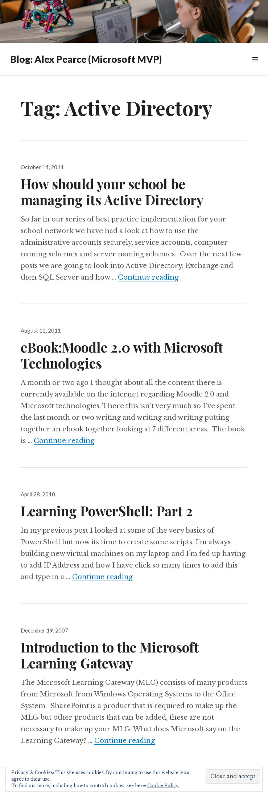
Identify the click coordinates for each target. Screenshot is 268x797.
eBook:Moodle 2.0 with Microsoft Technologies (122, 355)
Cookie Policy (163, 785)
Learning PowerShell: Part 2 (107, 511)
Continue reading (148, 277)
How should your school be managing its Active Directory (112, 191)
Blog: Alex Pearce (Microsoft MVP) (86, 59)
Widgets (255, 67)
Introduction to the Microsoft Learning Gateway (110, 655)
